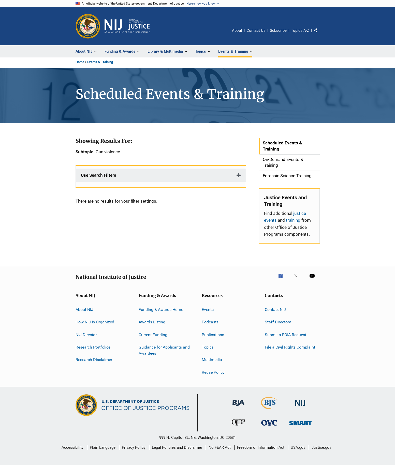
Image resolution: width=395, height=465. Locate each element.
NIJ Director (86, 334)
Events (208, 309)
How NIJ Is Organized (95, 322)
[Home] (127, 26)
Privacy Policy (133, 447)
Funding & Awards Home (161, 309)
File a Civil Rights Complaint (290, 347)
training (293, 220)
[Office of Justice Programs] (88, 26)
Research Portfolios (93, 347)
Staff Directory (278, 322)
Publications (213, 334)
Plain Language (102, 447)
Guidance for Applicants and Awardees (164, 350)
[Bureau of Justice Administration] (238, 407)
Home (80, 62)
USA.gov (298, 447)
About (237, 30)
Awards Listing (152, 322)
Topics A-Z (300, 30)
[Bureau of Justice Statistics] (269, 410)
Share (319, 34)
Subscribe (278, 30)
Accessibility (72, 447)
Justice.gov (321, 447)
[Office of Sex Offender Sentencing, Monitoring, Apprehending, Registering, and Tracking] (300, 426)
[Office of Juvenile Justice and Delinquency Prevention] (238, 427)
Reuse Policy (213, 372)
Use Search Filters (98, 175)
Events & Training (100, 62)
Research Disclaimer (94, 359)
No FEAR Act (220, 447)
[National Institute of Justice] (300, 407)
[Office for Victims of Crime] (269, 426)
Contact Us (256, 30)
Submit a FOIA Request (285, 334)
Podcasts (210, 322)
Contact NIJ (275, 309)
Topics (208, 347)
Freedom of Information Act (260, 447)
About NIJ (84, 309)
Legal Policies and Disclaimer (177, 447)
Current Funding (153, 334)
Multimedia (212, 359)
